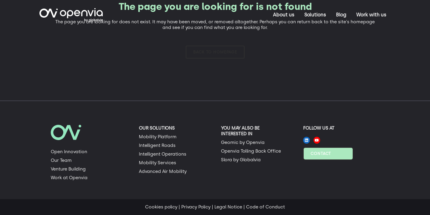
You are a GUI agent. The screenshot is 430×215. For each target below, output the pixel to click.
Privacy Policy (196, 207)
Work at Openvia (69, 177)
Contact (321, 153)
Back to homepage (215, 52)
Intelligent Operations (162, 154)
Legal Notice (228, 207)
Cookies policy (161, 207)
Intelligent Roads (157, 145)
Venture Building (68, 169)
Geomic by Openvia (243, 142)
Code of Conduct (265, 207)
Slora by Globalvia (241, 159)
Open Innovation (69, 151)
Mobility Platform (157, 136)
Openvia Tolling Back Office (251, 151)
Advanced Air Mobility (163, 171)
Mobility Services (157, 162)
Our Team (61, 160)
